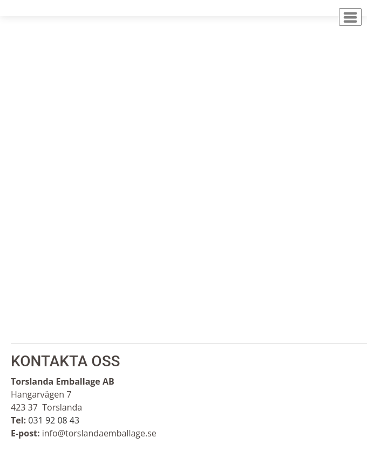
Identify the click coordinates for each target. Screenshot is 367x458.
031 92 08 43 (53, 420)
